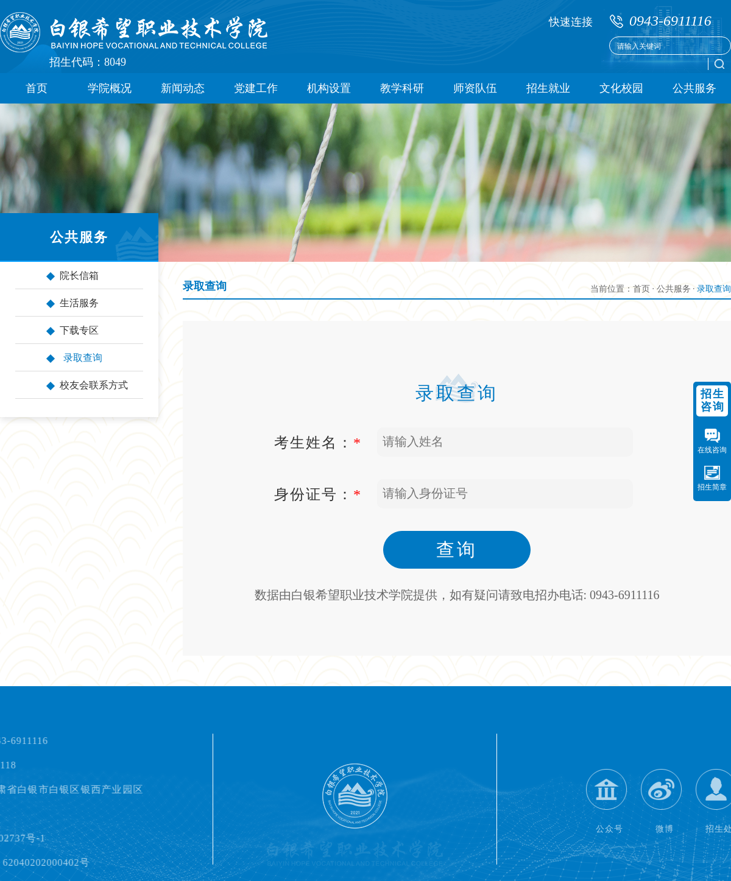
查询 (457, 549)
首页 (37, 88)
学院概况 (110, 88)
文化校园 (621, 88)
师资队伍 (475, 88)
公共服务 (694, 88)
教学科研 (402, 88)
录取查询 (205, 286)
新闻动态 (183, 88)
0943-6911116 (670, 21)
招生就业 (548, 88)
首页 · (645, 288)
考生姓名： (318, 443)
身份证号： (318, 494)
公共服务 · (677, 288)
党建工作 (256, 88)
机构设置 (329, 88)
